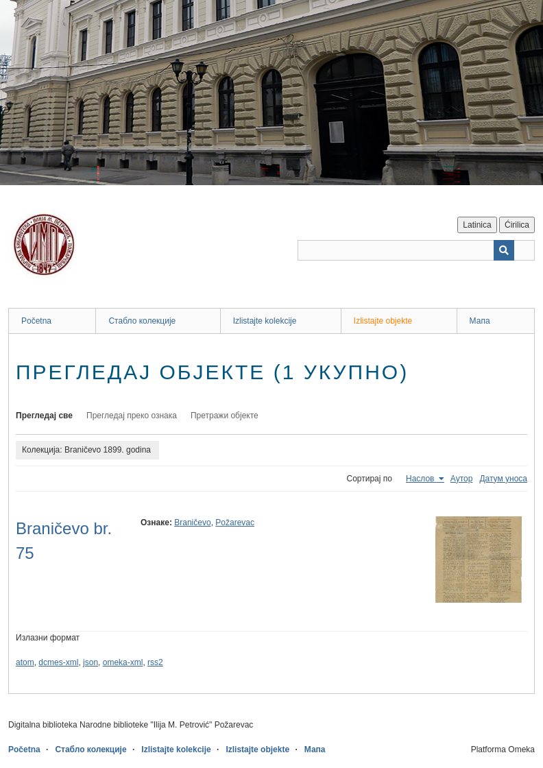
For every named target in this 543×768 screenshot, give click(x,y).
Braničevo (192, 522)
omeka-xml (123, 662)
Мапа (480, 321)
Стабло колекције (142, 321)
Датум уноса (503, 478)
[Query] (416, 250)
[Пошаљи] (504, 250)
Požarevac (234, 522)
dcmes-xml (58, 662)
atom (25, 662)
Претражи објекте (224, 415)
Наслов (421, 478)
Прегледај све (44, 415)
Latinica (477, 225)
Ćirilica (517, 225)
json (90, 662)
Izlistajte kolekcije (265, 321)
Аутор (461, 478)
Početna (36, 321)
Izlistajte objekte (383, 321)
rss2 (155, 662)
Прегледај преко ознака (131, 415)
